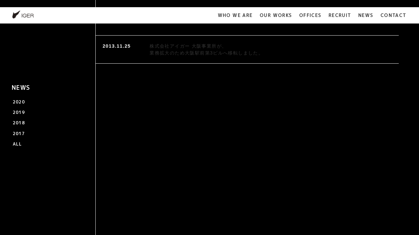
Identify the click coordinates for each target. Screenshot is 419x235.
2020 (19, 102)
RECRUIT (340, 15)
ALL (17, 144)
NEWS (366, 15)
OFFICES (310, 15)
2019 (19, 112)
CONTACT (393, 15)
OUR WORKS (276, 15)
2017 (19, 133)
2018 (19, 123)
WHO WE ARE (235, 15)
